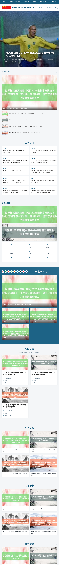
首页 (4, 1)
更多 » (56, 72)
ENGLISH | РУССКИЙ (50, 7)
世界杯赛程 (17, 1)
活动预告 (29, 349)
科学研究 (29, 544)
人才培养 (29, 485)
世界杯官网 (10, 1)
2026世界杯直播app (53, 1)
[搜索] (56, 2)
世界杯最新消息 (42, 1)
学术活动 (29, 427)
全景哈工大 (41, 271)
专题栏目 (6, 203)
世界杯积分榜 (26, 1)
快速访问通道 (40, 7)
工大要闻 (29, 143)
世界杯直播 (33, 1)
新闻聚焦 (6, 71)
